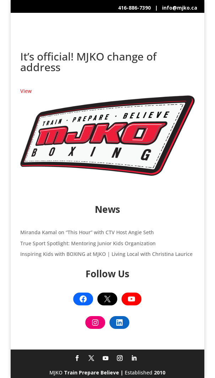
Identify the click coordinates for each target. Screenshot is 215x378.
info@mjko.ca (179, 7)
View (26, 91)
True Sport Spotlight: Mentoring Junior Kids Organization (88, 243)
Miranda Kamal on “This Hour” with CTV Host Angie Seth (87, 232)
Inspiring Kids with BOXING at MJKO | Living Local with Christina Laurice (106, 254)
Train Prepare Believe (91, 372)
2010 (159, 372)
